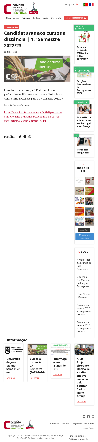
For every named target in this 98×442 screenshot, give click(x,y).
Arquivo (65, 423)
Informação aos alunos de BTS (60, 364)
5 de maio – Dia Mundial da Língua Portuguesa (83, 281)
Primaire (26, 17)
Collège (36, 17)
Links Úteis (88, 428)
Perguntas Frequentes (83, 151)
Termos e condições (77, 436)
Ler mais (10, 377)
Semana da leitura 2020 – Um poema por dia (84, 309)
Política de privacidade (78, 439)
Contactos (54, 423)
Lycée (45, 17)
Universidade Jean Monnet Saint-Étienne (13, 365)
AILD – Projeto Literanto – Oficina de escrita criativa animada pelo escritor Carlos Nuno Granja (84, 377)
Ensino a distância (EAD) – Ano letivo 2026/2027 (83, 53)
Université (56, 17)
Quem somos (12, 17)
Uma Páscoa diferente (83, 295)
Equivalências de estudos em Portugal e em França (84, 122)
